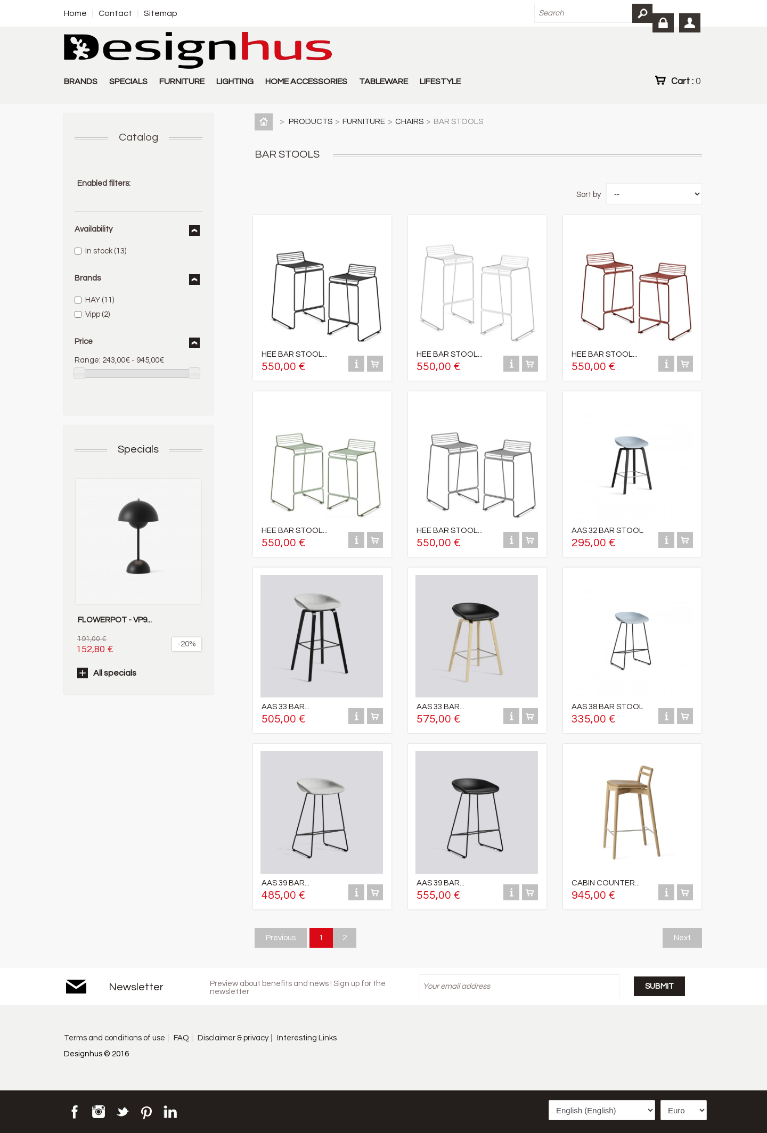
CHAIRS (409, 122)
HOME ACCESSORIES (306, 81)
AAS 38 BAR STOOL (607, 707)
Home (75, 13)
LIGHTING (235, 81)
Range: (88, 360)
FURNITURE (182, 81)
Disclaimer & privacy (233, 1038)
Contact (115, 13)
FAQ (181, 1038)
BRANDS (80, 81)
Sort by (588, 195)
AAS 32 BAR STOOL (607, 531)
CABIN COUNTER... (606, 883)
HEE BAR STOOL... (295, 354)
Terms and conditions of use (114, 1038)
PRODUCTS (310, 122)
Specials (138, 449)
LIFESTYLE (440, 81)
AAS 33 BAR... (285, 707)
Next (682, 938)
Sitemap (160, 13)
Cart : (685, 81)
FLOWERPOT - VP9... (115, 620)
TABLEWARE (383, 81)
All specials (114, 673)
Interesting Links (307, 1038)
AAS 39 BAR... (285, 883)
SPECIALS (128, 81)
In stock (105, 251)
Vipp (97, 314)
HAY (99, 300)
